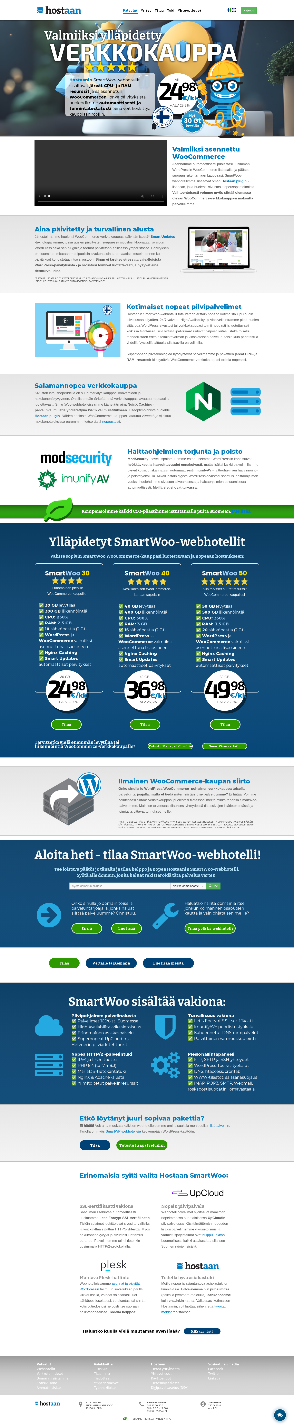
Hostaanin (80, 79)
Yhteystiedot (190, 10)
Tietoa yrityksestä (165, 1369)
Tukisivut (101, 1369)
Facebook (215, 1369)
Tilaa (159, 10)
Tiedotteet (102, 1378)
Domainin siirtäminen (53, 1378)
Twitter (214, 1373)
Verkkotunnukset (50, 1373)
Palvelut (130, 10)
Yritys (146, 10)
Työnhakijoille (105, 1387)
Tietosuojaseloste (165, 1383)
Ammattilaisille (49, 1387)
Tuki (171, 10)
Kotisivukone (47, 1383)
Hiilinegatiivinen (153, 1418)
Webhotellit (46, 1369)
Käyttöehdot (161, 1378)
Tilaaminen (102, 1373)
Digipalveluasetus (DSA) (169, 1387)
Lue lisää (241, 511)
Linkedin (214, 1378)
